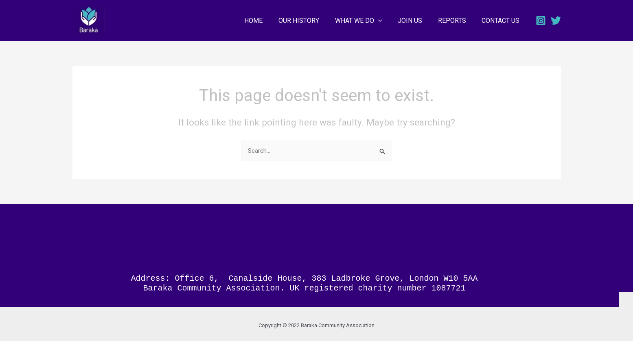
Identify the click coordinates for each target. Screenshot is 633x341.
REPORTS (456, 20)
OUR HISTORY (311, 20)
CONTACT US (502, 20)
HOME (268, 20)
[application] (387, 20)
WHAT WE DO (368, 20)
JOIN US (417, 20)
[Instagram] (541, 20)
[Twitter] (556, 20)
